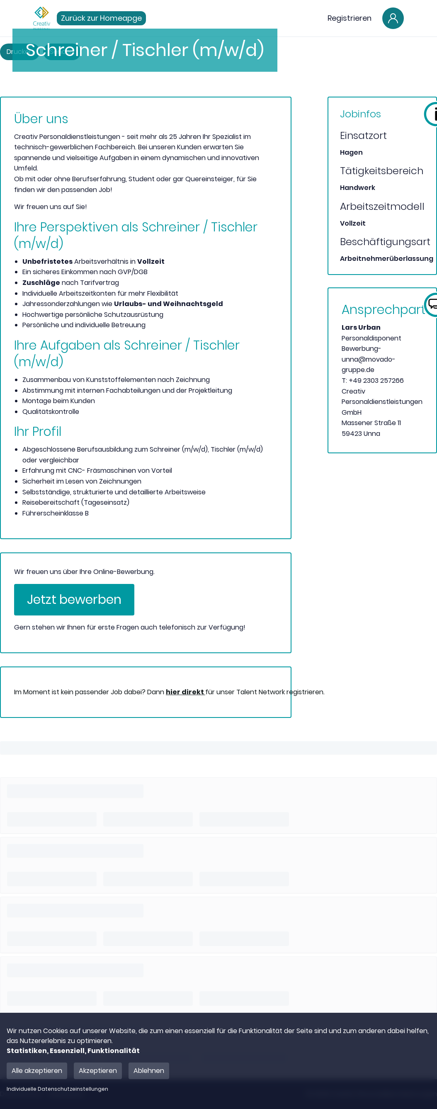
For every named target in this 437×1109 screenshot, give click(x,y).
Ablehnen (149, 1070)
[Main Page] (41, 18)
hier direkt (185, 692)
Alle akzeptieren (37, 1070)
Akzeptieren (98, 1070)
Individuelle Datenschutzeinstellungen (57, 1089)
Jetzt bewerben (74, 599)
